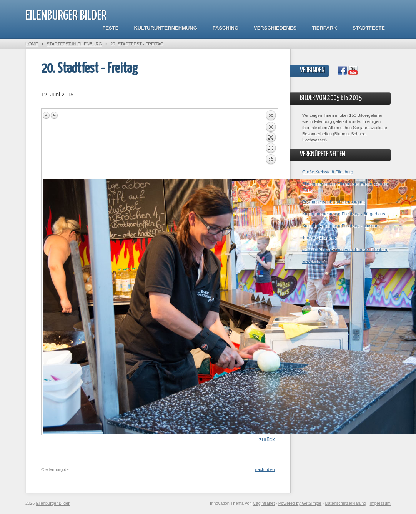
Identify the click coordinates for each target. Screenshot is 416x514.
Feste (111, 28)
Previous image (46, 115)
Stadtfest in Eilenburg (74, 44)
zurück (267, 439)
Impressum (380, 503)
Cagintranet (264, 503)
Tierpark (324, 28)
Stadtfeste (369, 28)
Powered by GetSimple (300, 503)
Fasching (225, 28)
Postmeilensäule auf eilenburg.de (333, 202)
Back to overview (270, 144)
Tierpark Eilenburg (319, 237)
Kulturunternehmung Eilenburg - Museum (340, 225)
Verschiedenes (275, 28)
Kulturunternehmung (165, 28)
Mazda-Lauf (313, 261)
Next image (54, 115)
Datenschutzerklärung (345, 503)
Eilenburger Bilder (65, 16)
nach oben (265, 469)
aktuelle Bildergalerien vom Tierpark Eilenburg (345, 249)
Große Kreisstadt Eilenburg (327, 172)
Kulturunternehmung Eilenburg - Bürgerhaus (343, 213)
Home (31, 44)
